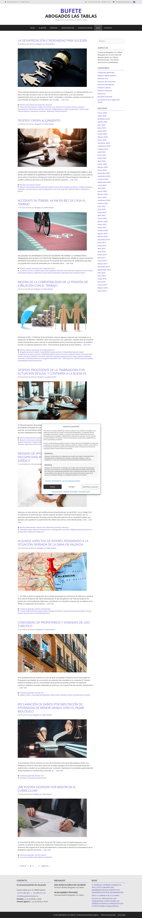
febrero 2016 (103, 288)
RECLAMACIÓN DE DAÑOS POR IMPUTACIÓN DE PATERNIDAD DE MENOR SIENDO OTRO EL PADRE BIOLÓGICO (51, 707)
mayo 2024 (102, 158)
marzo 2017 (102, 260)
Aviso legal (121, 915)
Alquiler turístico (25, 695)
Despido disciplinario (25, 442)
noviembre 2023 (104, 176)
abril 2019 (101, 248)
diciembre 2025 (104, 119)
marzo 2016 (102, 285)
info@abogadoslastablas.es (122, 2)
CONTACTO (108, 28)
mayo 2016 (102, 279)
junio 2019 (102, 242)
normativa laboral (31, 189)
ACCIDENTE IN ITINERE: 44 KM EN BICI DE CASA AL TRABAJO (52, 202)
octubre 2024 (103, 149)
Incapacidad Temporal (25, 273)
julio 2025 (101, 125)
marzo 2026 (102, 113)
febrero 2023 (103, 194)
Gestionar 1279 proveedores (53, 481)
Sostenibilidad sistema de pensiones (30, 361)
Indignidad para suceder (60, 109)
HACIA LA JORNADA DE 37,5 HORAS (105, 895)
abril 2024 (101, 161)
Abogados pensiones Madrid (29, 352)
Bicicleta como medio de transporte (69, 271)
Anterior (22, 866)
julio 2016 (101, 273)
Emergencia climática (55, 611)
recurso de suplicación (60, 189)
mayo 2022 (102, 212)
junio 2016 (102, 276)
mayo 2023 (102, 185)
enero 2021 (102, 227)
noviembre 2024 (104, 146)
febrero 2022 (103, 221)
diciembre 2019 (104, 239)
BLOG (98, 28)
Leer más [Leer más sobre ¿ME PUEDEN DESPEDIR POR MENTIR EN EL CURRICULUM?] (47, 850)
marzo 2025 (102, 134)
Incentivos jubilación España (70, 354)
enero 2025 (102, 140)
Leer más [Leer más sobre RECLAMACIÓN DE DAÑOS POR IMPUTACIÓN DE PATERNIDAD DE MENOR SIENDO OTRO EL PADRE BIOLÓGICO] (59, 770)
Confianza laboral (40, 440)
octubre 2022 (103, 203)
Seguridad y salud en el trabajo (35, 444)
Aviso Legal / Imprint (84, 491)
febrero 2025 (103, 137)
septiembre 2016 (104, 270)
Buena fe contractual (27, 440)
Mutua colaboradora (54, 273)
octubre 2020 (103, 230)
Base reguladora (51, 271)
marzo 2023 (102, 191)
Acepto (52, 487)
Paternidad (32, 778)
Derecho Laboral (34, 185)
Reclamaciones (41, 778)
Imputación (24, 778)
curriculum (23, 857)
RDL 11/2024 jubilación (66, 358)
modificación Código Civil (35, 532)
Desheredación (23, 109)
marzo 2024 (102, 164)
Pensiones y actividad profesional (29, 358)
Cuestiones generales (27, 609)
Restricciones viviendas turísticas (61, 695)
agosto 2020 (102, 233)
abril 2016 (101, 282)
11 (39, 866)
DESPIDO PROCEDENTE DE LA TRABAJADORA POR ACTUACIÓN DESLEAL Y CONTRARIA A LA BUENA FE (52, 371)
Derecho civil (50, 107)
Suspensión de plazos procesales (74, 611)
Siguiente (45, 866)
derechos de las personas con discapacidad (47, 530)
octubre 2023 (103, 179)
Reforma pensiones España (83, 358)
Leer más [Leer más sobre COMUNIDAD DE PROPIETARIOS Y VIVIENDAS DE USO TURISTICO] (23, 688)
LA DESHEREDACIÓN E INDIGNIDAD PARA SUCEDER (52, 40)
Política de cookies (57, 491)
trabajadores (48, 857)
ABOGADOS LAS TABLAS (71, 16)
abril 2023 (101, 188)
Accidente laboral (39, 271)
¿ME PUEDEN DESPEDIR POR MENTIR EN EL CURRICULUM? (47, 789)
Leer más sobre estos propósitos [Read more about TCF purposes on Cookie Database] (71, 481)
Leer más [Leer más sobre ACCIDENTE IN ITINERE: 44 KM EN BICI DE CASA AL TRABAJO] (69, 263)
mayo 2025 (102, 131)
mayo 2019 (102, 245)
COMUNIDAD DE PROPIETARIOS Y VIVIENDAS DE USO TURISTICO (54, 624)
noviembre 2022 (104, 200)
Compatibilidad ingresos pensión (51, 352)
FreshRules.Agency (91, 915)
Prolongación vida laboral (49, 358)
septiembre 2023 (104, 182)
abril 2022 (101, 215)
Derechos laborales (41, 187)
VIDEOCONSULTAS (67, 28)
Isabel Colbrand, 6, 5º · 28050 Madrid (17, 2)
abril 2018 (101, 251)
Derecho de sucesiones (37, 105)
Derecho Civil (24, 105)
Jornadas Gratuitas (105, 96)
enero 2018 (102, 254)
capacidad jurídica (26, 530)
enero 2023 (102, 197)
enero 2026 (102, 116)
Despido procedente (71, 187)
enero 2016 (102, 291)
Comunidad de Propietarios (41, 695)
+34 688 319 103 (105, 2)
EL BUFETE (42, 28)
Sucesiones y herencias (38, 111)
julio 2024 (101, 152)
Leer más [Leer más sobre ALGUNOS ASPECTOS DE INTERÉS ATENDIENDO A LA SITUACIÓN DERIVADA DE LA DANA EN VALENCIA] (50, 604)
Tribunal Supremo (61, 111)
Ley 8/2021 (65, 530)
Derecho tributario (105, 90)
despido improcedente (55, 187)
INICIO (32, 28)
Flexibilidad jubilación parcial (51, 354)
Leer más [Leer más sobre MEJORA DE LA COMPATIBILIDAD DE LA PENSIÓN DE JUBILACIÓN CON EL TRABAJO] (86, 345)
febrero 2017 (103, 264)
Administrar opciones (90, 487)
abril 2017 (101, 258)
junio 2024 (102, 155)
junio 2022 (102, 209)
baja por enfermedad (27, 187)
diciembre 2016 (104, 267)
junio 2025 (102, 128)
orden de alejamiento (45, 189)
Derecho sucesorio (78, 107)
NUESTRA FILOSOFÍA (85, 28)
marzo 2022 (102, 218)
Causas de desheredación (28, 107)
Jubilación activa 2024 (38, 356)
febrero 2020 (103, 236)
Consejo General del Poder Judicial (31, 611)
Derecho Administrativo (28, 438)
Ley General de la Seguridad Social (43, 268)
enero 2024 (102, 170)
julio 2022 (101, 206)
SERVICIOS (53, 28)
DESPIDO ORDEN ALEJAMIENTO (39, 120)
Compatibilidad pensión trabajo (73, 352)
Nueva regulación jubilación (82, 356)
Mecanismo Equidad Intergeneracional (59, 356)
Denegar (72, 487)
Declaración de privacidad (70, 491)
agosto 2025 (102, 122)
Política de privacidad (108, 915)
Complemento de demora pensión (29, 354)
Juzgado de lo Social (40, 273)
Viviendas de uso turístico (81, 695)
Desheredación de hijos (36, 109)
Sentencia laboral (74, 189)
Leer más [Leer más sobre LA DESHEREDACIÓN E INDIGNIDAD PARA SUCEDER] (65, 100)
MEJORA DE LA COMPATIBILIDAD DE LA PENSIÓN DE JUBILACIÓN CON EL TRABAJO (53, 283)
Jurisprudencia (74, 109)
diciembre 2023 (104, 173)
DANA (45, 611)
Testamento (50, 111)
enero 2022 (102, 224)
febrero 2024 (103, 167)
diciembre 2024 (104, 143)
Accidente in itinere (26, 271)
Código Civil (41, 107)
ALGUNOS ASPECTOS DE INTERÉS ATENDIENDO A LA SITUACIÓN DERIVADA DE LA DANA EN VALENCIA (53, 542)
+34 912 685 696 (92, 2)
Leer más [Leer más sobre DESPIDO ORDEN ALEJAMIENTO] (73, 180)
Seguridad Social (67, 273)
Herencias (48, 105)
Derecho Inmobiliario (106, 84)
